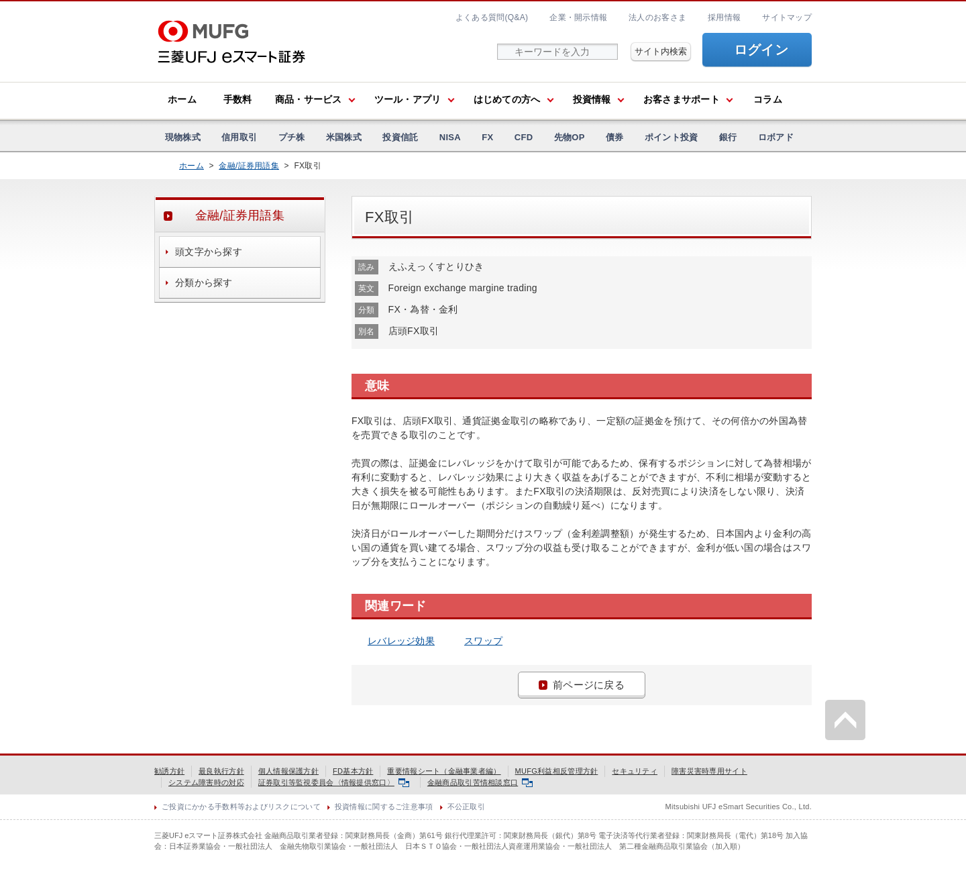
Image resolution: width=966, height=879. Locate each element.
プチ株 (291, 137)
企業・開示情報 (578, 17)
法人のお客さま (657, 17)
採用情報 (724, 17)
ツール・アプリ (407, 99)
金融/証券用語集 (249, 165)
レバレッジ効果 (401, 640)
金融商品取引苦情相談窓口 (480, 782)
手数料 (237, 99)
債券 (615, 137)
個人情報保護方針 (288, 771)
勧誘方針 (169, 771)
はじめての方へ (507, 99)
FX (487, 137)
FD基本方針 (353, 771)
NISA (450, 137)
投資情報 (592, 99)
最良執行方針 (221, 771)
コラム (767, 99)
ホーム (182, 99)
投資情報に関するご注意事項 (384, 807)
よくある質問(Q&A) (491, 17)
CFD (524, 137)
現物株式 (183, 137)
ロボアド (776, 137)
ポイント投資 (671, 137)
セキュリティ (634, 771)
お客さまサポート (681, 99)
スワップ (483, 640)
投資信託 (400, 137)
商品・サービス (308, 99)
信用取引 (239, 137)
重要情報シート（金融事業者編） (443, 771)
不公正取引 (466, 807)
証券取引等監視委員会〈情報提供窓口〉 (333, 782)
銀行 (728, 137)
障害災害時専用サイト (709, 771)
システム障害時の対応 (206, 782)
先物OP (569, 137)
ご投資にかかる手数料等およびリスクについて (241, 807)
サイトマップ (787, 17)
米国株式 (344, 137)
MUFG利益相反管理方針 (556, 771)
